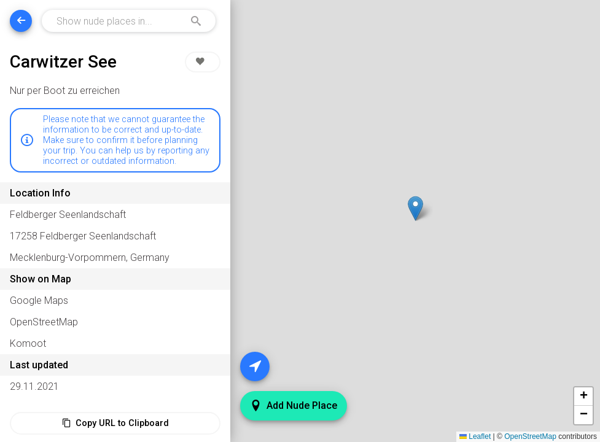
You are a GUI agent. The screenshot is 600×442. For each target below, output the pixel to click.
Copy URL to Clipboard (115, 423)
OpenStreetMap (530, 436)
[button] (415, 208)
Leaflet (475, 436)
